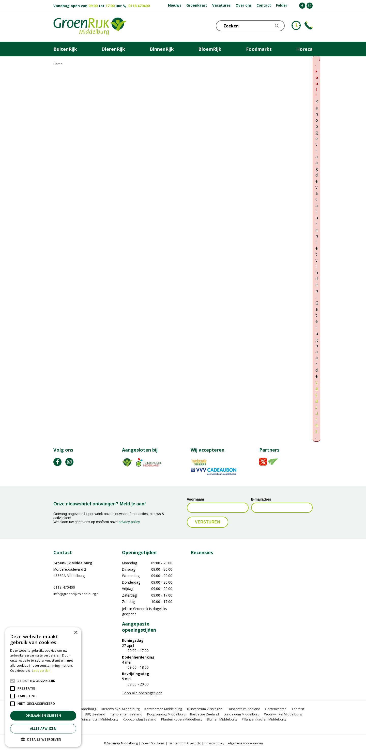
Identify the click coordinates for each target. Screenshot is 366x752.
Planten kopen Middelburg (181, 719)
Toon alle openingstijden (142, 693)
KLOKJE (296, 25)
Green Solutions (153, 743)
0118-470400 (64, 587)
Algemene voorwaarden (245, 743)
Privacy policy (214, 743)
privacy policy (129, 522)
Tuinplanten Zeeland (126, 714)
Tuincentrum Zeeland (243, 709)
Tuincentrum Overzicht (184, 743)
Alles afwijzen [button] (43, 728)
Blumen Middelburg (222, 719)
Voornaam (195, 499)
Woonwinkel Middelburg (282, 714)
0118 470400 (139, 5)
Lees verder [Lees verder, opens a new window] (41, 670)
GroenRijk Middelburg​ (72, 563)
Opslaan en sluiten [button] (43, 715)
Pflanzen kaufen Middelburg (264, 719)
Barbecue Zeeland (204, 714)
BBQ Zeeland (95, 714)
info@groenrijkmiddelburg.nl (76, 593)
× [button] (76, 633)
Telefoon (308, 25)
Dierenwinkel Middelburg (120, 709)
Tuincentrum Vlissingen (204, 709)
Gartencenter (275, 709)
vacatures (316, 406)
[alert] (43, 687)
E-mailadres (261, 499)
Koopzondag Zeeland (139, 719)
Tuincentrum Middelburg (99, 719)
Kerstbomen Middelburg (163, 709)
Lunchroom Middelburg (241, 714)
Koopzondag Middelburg (166, 714)
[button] (43, 739)
